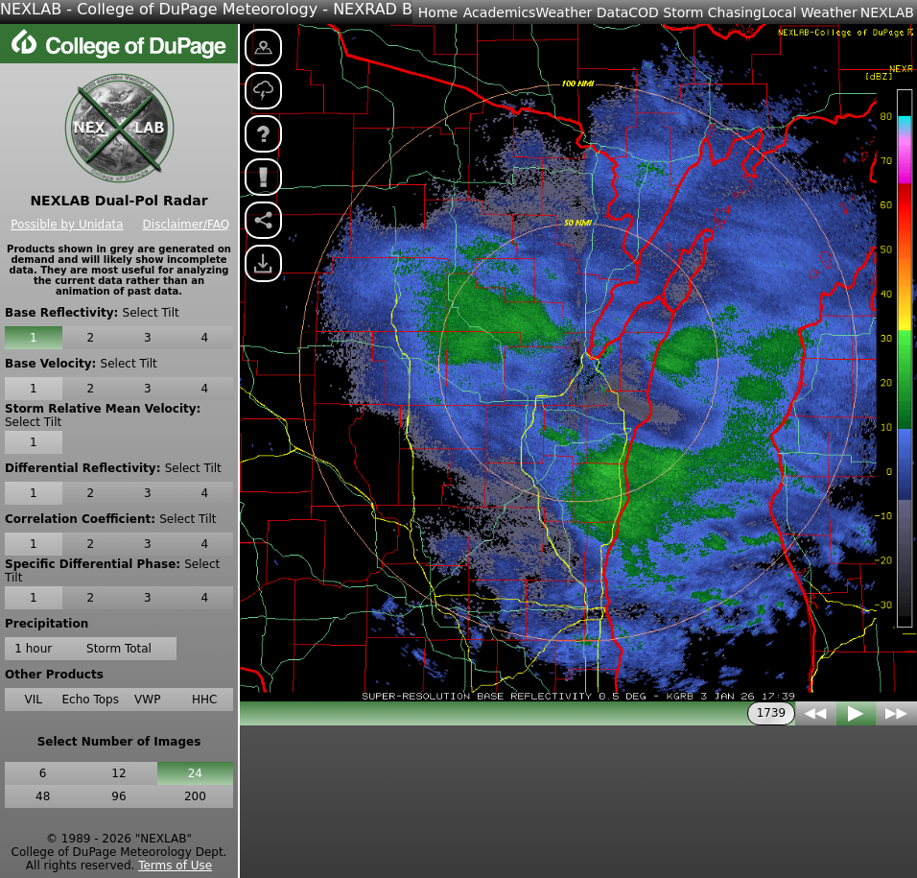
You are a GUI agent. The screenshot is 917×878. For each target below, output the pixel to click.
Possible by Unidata (67, 224)
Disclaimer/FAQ (186, 224)
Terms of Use (175, 865)
